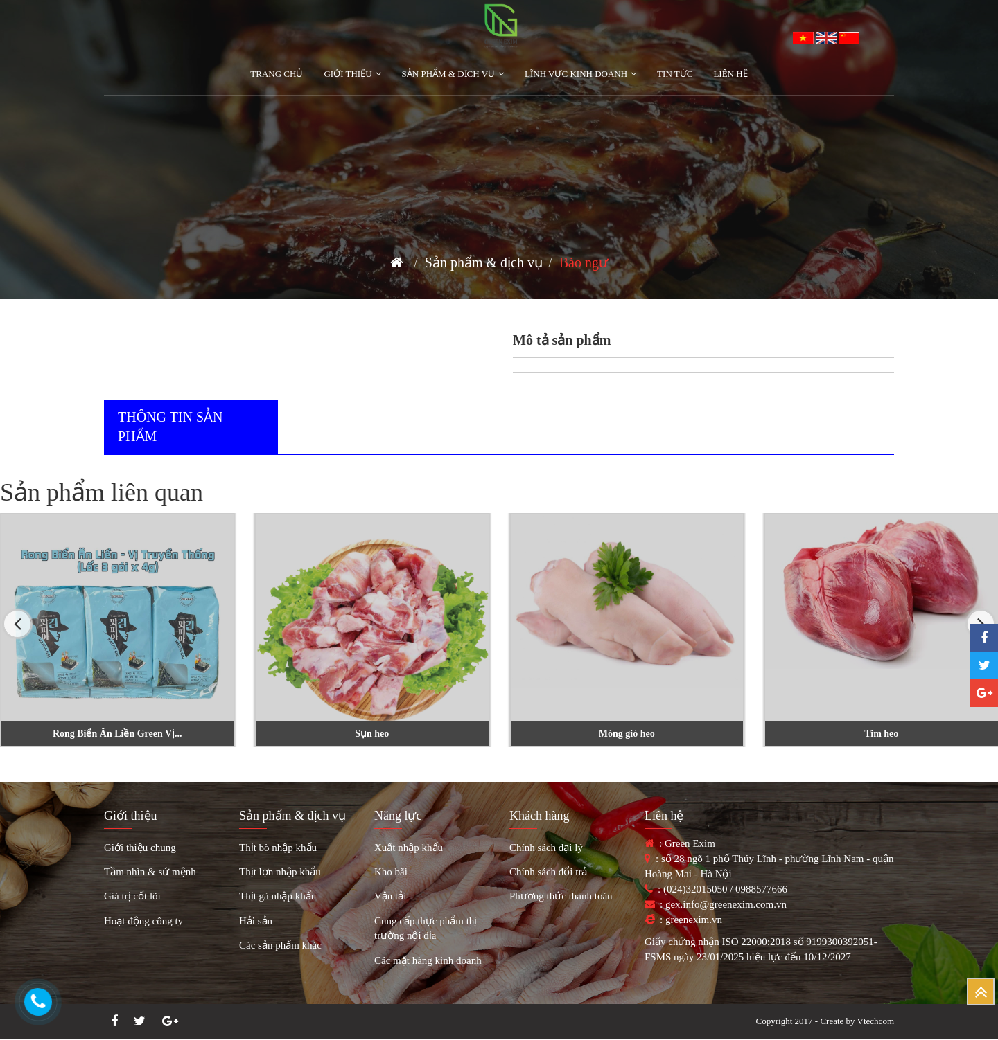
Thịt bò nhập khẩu (278, 847)
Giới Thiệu (352, 74)
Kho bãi (391, 871)
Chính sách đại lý (546, 847)
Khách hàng (539, 816)
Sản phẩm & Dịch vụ (453, 74)
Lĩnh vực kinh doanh (580, 74)
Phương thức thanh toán (561, 896)
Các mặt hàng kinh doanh (428, 960)
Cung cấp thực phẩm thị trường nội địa (425, 928)
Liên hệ (730, 74)
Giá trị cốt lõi (132, 896)
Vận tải (390, 896)
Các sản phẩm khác (280, 945)
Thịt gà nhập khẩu (277, 896)
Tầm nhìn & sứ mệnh (150, 871)
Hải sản (255, 920)
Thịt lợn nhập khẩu (280, 871)
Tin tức (674, 74)
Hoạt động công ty (143, 920)
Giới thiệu (130, 816)
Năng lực (397, 816)
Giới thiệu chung (140, 847)
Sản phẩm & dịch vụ (484, 262)
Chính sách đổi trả (548, 871)
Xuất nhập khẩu (408, 847)
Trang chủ (276, 74)
